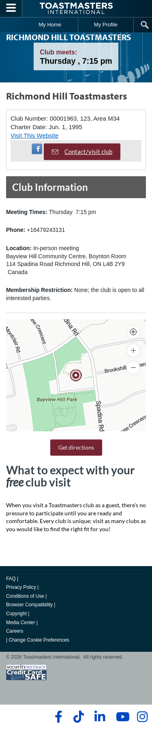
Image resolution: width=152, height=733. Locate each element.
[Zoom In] (133, 350)
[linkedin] (99, 717)
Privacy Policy (21, 587)
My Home (50, 25)
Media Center (20, 622)
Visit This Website (34, 135)
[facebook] (57, 717)
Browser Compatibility (29, 605)
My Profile (106, 25)
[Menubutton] (11, 8)
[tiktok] (78, 717)
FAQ (11, 579)
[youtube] (121, 717)
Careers (14, 631)
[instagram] (142, 717)
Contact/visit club (82, 151)
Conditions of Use (25, 596)
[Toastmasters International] (76, 8)
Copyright (16, 613)
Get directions (76, 447)
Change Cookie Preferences (39, 640)
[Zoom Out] (133, 367)
